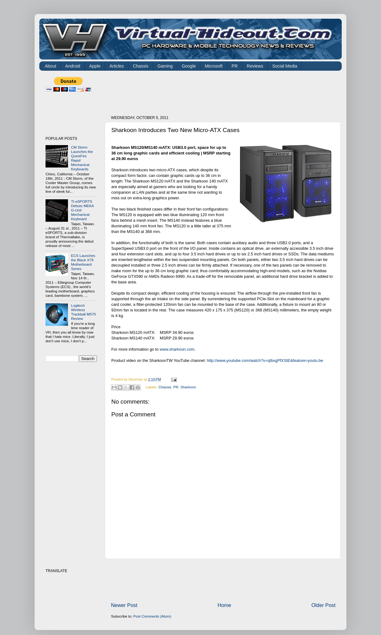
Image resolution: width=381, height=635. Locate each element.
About (50, 66)
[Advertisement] (224, 91)
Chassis (140, 66)
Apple (94, 66)
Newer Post (124, 605)
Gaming (165, 66)
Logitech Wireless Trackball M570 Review (83, 311)
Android (72, 66)
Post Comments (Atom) (152, 616)
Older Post (323, 605)
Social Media (284, 66)
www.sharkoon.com (177, 349)
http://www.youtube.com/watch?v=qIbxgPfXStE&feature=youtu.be (265, 360)
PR (235, 66)
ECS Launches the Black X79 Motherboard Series (83, 262)
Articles (116, 66)
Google (189, 66)
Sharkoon (188, 387)
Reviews (255, 66)
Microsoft (214, 66)
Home (224, 605)
